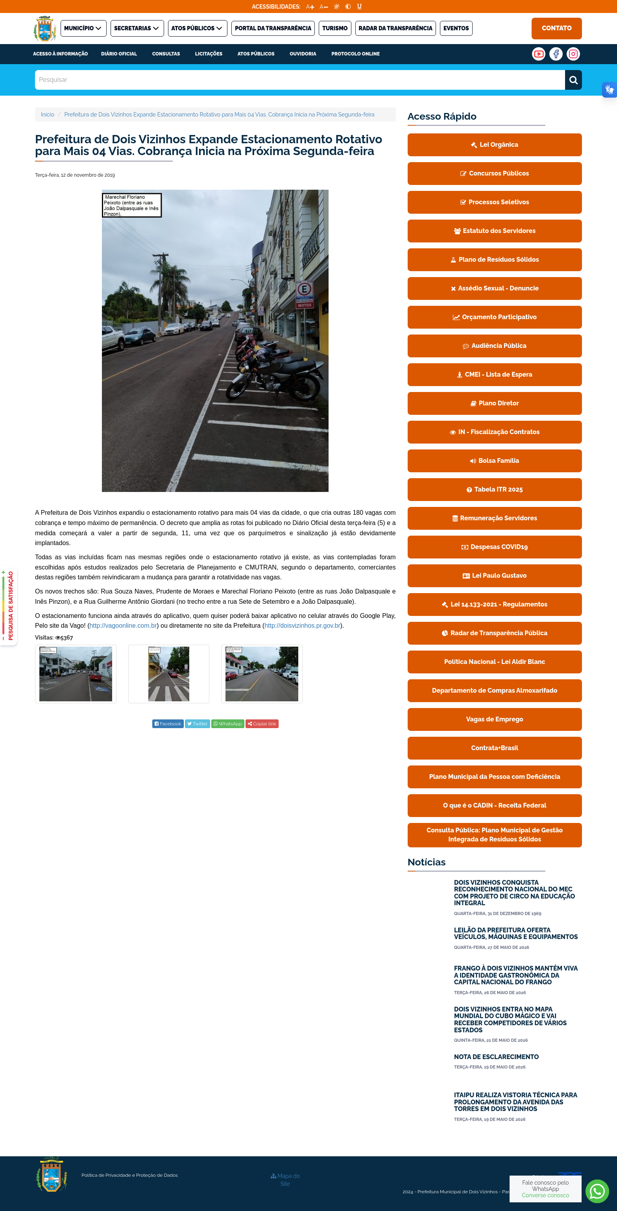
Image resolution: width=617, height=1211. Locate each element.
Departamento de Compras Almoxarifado (495, 690)
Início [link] (47, 114)
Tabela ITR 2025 (495, 489)
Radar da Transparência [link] (396, 28)
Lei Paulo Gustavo (495, 575)
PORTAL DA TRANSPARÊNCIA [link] (273, 28)
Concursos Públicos (494, 173)
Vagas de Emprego (494, 719)
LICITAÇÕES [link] (208, 54)
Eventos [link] (456, 28)
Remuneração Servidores (495, 518)
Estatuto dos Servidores (495, 231)
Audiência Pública (494, 345)
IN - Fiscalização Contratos (494, 432)
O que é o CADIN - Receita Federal (495, 805)
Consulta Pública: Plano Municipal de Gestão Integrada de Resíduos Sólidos (495, 834)
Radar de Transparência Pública (494, 633)
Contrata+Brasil (494, 748)
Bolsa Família (494, 460)
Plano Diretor (495, 403)
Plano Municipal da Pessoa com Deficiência (494, 776)
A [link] (308, 7)
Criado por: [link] (557, 1177)
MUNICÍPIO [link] (83, 28)
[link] (336, 6)
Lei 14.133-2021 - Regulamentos (494, 604)
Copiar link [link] (262, 724)
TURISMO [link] (334, 28)
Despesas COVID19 (495, 547)
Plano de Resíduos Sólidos (495, 259)
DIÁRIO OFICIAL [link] (119, 54)
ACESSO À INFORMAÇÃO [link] (60, 54)
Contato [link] (557, 28)
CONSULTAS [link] (166, 54)
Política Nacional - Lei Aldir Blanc (494, 662)
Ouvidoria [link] (303, 54)
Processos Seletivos (494, 202)
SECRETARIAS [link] (137, 28)
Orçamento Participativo (495, 317)
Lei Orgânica (494, 144)
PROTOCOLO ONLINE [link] (355, 54)
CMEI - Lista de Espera (494, 374)
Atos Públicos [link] (256, 54)
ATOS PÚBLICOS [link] (198, 28)
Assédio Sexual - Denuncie (495, 288)
